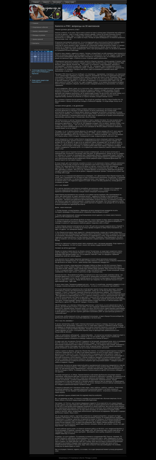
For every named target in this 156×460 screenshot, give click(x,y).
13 (41, 56)
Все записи (57, 2)
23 (51, 58)
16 (51, 56)
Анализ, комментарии (40, 31)
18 (35, 58)
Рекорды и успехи (38, 35)
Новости (46, 2)
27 (41, 60)
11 (35, 56)
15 (48, 56)
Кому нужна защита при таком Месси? (40, 81)
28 (45, 60)
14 (45, 56)
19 (38, 58)
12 (38, 56)
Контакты (35, 43)
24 (31, 60)
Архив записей (37, 39)
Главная (36, 2)
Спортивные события (40, 27)
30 (51, 60)
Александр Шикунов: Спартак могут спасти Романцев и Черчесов (42, 71)
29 (48, 60)
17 (31, 58)
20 (41, 58)
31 (31, 61)
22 (48, 58)
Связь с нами (69, 2)
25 (35, 60)
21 (45, 58)
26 (38, 60)
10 (31, 56)
